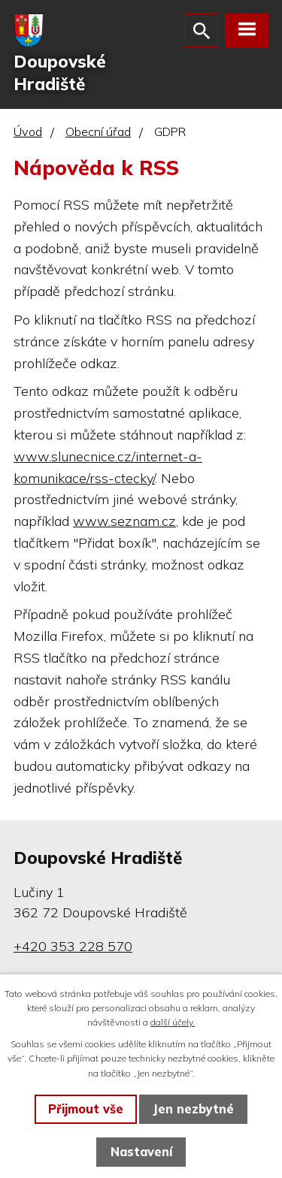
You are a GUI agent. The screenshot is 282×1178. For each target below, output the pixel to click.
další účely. (172, 1022)
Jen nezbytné (193, 1108)
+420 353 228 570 (73, 946)
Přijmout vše (85, 1108)
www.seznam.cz (124, 521)
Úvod (28, 131)
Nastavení (141, 1151)
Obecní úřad (98, 131)
